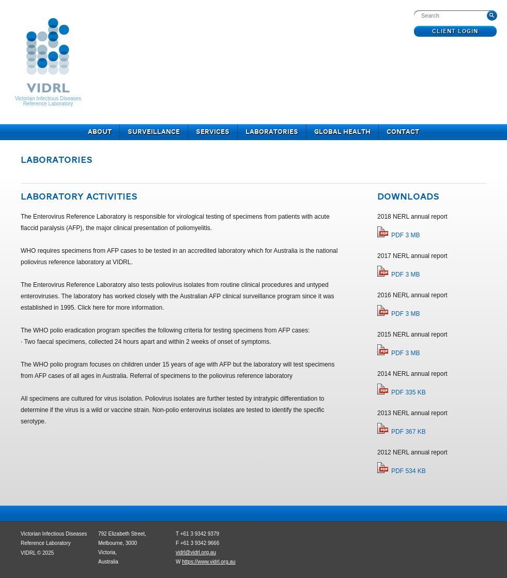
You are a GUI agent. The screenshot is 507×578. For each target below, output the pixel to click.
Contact (403, 132)
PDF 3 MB (405, 235)
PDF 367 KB (408, 431)
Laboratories (271, 132)
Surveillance (154, 132)
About (100, 132)
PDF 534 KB (408, 471)
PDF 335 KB (408, 392)
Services (212, 132)
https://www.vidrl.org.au (208, 562)
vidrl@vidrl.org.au (196, 552)
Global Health (342, 132)
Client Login (455, 31)
